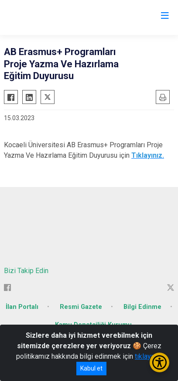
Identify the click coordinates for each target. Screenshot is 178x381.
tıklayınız (148, 356)
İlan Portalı (22, 307)
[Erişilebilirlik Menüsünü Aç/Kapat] (159, 362)
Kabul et (91, 368)
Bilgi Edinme (142, 307)
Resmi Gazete (81, 307)
